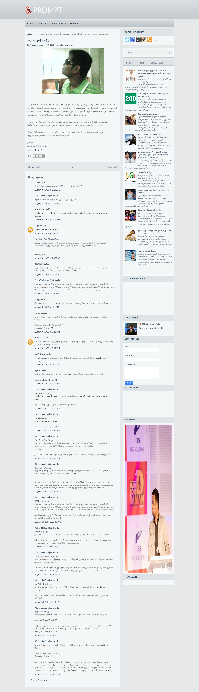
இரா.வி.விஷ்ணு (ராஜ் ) (45, 280)
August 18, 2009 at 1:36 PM (46, 233)
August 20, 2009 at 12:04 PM (47, 574)
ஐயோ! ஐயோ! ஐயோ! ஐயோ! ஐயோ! (154, 230)
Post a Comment (39, 680)
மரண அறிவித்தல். (40, 40)
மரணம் (49, 33)
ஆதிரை (38, 370)
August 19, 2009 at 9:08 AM (47, 383)
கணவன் (40, 33)
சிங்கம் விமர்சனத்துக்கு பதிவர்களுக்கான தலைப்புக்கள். (152, 115)
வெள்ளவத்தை (83, 33)
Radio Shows (59, 23)
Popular (129, 63)
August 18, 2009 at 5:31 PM (46, 307)
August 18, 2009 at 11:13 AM (47, 189)
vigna (37, 225)
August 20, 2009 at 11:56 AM (47, 491)
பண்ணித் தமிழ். (145, 172)
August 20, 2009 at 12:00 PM (47, 521)
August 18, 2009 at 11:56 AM (47, 219)
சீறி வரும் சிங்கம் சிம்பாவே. (150, 210)
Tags (142, 63)
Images (74, 23)
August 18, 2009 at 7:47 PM (47, 331)
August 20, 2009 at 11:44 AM (47, 408)
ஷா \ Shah (39, 354)
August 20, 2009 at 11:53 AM (47, 458)
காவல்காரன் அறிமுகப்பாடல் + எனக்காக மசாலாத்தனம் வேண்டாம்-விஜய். (154, 73)
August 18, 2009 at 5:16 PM (46, 293)
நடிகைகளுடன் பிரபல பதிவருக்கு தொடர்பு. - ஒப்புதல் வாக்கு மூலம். (153, 153)
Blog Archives (157, 63)
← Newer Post (33, 167)
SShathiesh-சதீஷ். (43, 195)
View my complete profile (151, 328)
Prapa (37, 182)
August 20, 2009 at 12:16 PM (47, 674)
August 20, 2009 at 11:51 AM (47, 430)
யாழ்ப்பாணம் (69, 33)
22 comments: (66, 44)
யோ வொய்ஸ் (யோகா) (45, 239)
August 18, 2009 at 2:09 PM (47, 258)
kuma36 (38, 337)
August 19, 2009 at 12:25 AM (47, 364)
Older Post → (113, 167)
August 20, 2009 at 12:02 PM (47, 546)
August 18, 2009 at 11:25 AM (47, 203)
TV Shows (42, 23)
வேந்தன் (38, 263)
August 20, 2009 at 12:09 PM (47, 635)
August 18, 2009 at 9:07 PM (47, 348)
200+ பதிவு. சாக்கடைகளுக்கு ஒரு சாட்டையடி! (153, 95)
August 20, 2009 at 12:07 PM (47, 602)
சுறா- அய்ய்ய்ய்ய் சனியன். (150, 134)
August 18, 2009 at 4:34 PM (47, 274)
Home (30, 23)
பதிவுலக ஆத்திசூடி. (147, 251)
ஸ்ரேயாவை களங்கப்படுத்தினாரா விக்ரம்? (153, 191)
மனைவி (58, 33)
